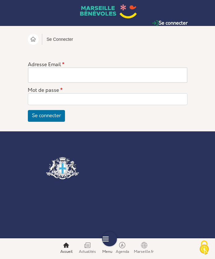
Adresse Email (44, 64)
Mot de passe (43, 90)
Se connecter (169, 23)
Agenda (122, 248)
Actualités (87, 248)
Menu (109, 248)
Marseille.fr (144, 248)
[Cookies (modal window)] (204, 248)
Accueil (66, 248)
